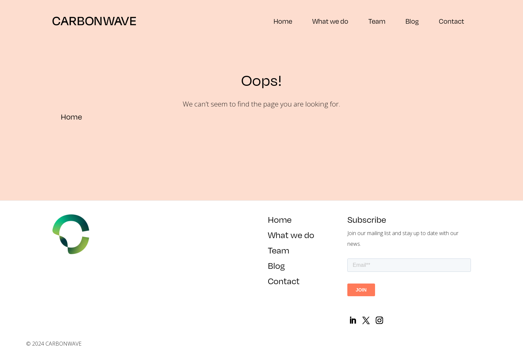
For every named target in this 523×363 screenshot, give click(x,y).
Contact (451, 21)
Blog (412, 21)
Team (376, 21)
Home (283, 21)
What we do (330, 21)
